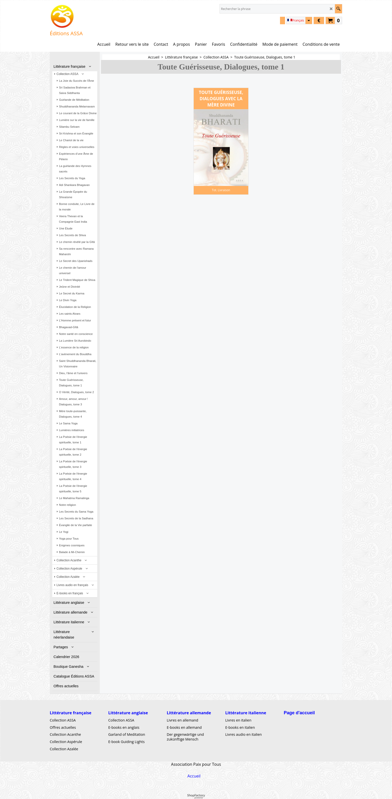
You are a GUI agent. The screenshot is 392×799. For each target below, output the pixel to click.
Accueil (194, 776)
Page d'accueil (299, 712)
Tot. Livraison (221, 190)
